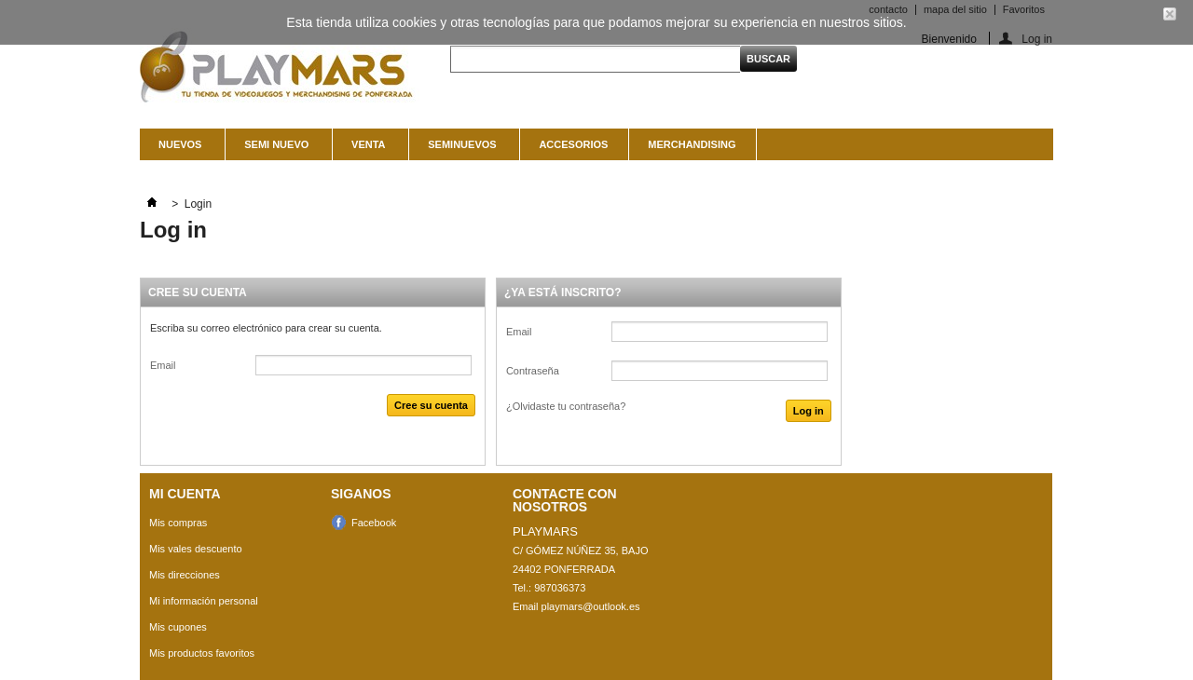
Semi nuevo (274, 149)
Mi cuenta (185, 493)
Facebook (373, 522)
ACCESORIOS (573, 144)
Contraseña (532, 370)
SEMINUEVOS (459, 149)
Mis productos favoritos (201, 653)
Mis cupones (178, 626)
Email (163, 365)
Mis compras (178, 522)
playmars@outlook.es (591, 606)
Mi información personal (203, 600)
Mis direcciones (184, 574)
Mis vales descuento (195, 548)
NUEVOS (177, 149)
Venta (366, 149)
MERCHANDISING (691, 144)
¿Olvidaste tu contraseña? (565, 406)
